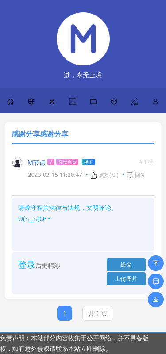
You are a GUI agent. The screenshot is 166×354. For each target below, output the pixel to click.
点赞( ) (104, 175)
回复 (136, 175)
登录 (26, 264)
